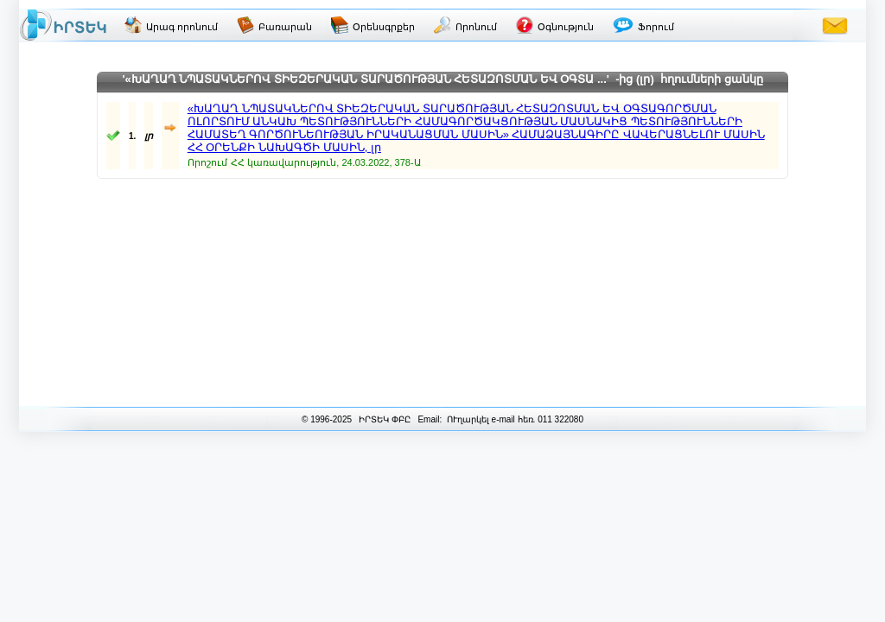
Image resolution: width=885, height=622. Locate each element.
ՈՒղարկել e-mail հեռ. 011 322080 (513, 419)
